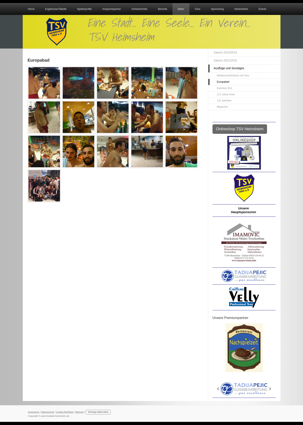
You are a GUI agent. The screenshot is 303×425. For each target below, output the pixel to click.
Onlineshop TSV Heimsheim (240, 129)
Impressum (33, 412)
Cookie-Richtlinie (64, 412)
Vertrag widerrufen (98, 412)
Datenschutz (47, 412)
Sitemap (79, 412)
